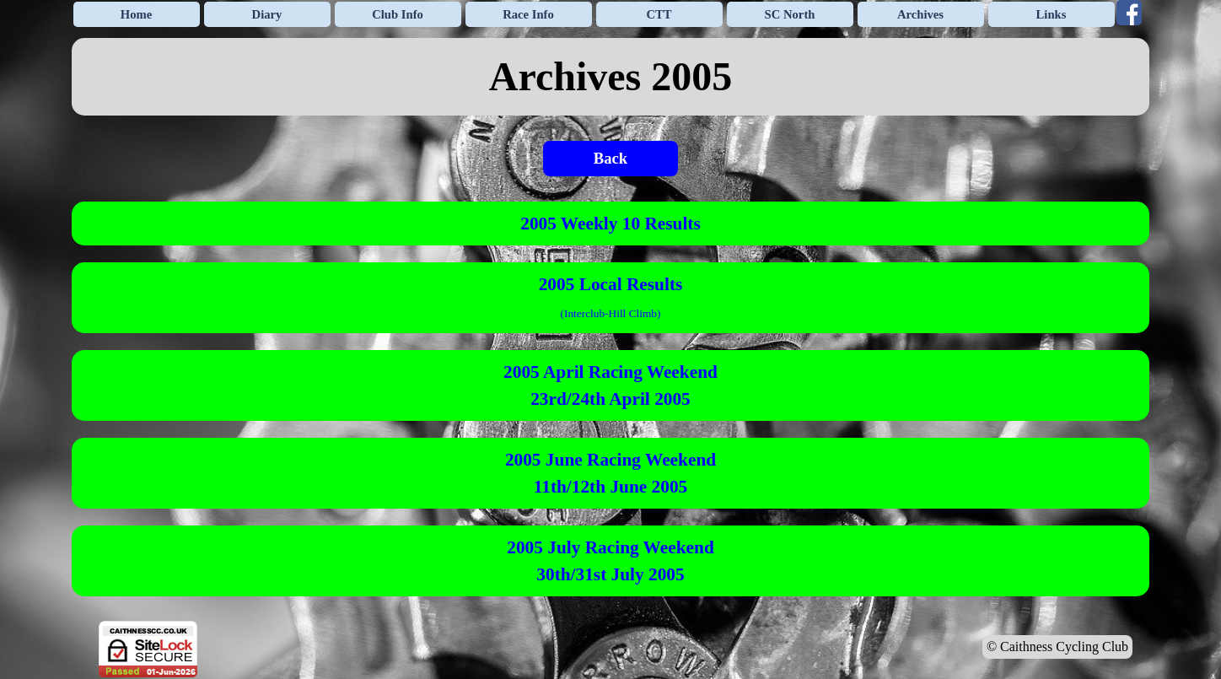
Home (136, 14)
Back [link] (610, 158)
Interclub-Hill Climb (610, 313)
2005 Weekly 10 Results (610, 223)
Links (1051, 14)
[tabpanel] (611, 76)
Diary (267, 14)
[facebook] (1129, 12)
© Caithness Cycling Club (1057, 646)
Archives (920, 14)
